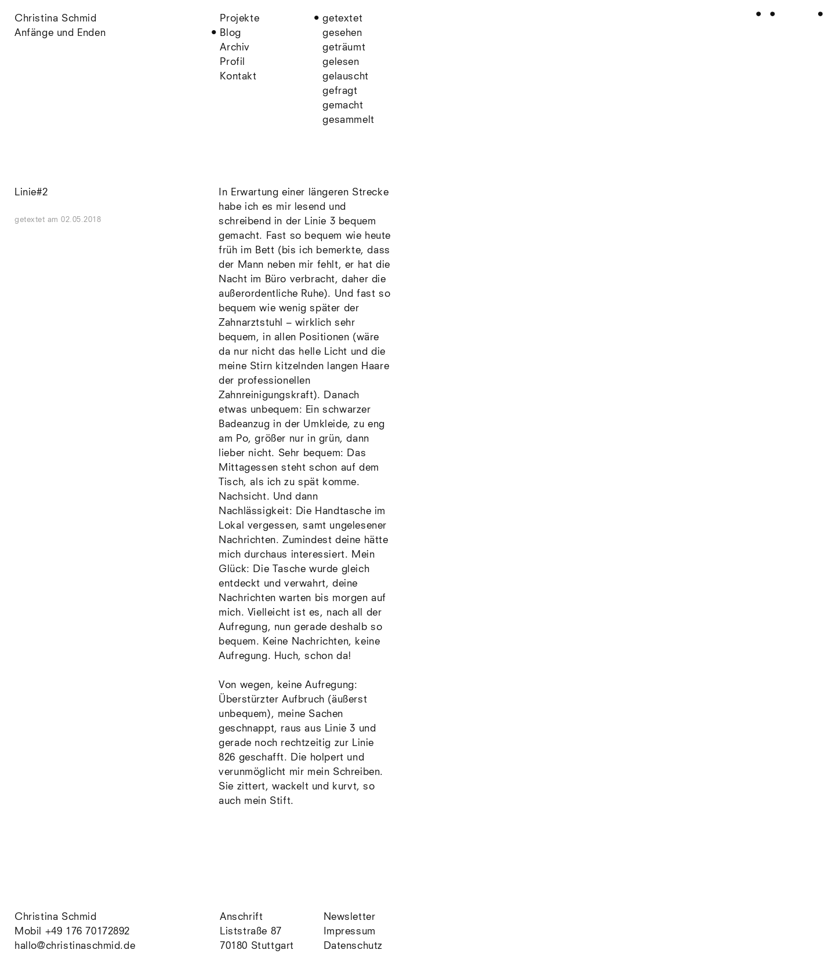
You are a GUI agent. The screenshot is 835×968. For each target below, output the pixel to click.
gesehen (342, 33)
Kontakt (238, 77)
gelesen (340, 62)
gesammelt (348, 120)
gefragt (339, 91)
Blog (230, 33)
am (74, 220)
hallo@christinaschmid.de (74, 946)
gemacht (342, 106)
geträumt (343, 48)
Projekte (239, 19)
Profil (232, 62)
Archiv (235, 48)
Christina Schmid (55, 917)
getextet (342, 19)
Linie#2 (31, 193)
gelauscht (345, 77)
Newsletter (350, 917)
